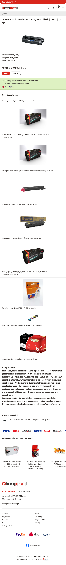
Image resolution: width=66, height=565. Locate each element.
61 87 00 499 (8, 2)
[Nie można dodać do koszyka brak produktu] (6, 73)
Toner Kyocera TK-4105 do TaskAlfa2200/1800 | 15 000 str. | (22, 238)
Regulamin (6, 516)
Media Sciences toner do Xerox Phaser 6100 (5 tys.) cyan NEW (22, 325)
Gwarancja (38, 516)
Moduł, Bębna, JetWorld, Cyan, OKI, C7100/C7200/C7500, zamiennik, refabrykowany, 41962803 (24, 273)
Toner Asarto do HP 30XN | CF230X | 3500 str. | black (19, 359)
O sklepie (5, 513)
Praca (37, 513)
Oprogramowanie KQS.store (26, 559)
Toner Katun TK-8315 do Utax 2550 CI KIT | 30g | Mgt (20, 204)
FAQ (3, 522)
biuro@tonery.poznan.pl (10, 504)
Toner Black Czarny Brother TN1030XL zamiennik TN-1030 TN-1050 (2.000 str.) (12, 463)
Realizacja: (42, 559)
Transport (38, 522)
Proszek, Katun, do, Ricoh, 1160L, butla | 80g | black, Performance (23, 101)
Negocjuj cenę (40, 519)
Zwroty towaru (7, 525)
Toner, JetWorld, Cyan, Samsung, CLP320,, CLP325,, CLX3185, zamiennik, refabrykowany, (25, 135)
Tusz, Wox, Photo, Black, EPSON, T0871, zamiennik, (19, 308)
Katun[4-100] (14, 54)
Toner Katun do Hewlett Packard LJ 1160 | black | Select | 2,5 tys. (30, 419)
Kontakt (5, 519)
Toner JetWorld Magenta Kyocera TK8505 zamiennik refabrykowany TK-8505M (27, 171)
